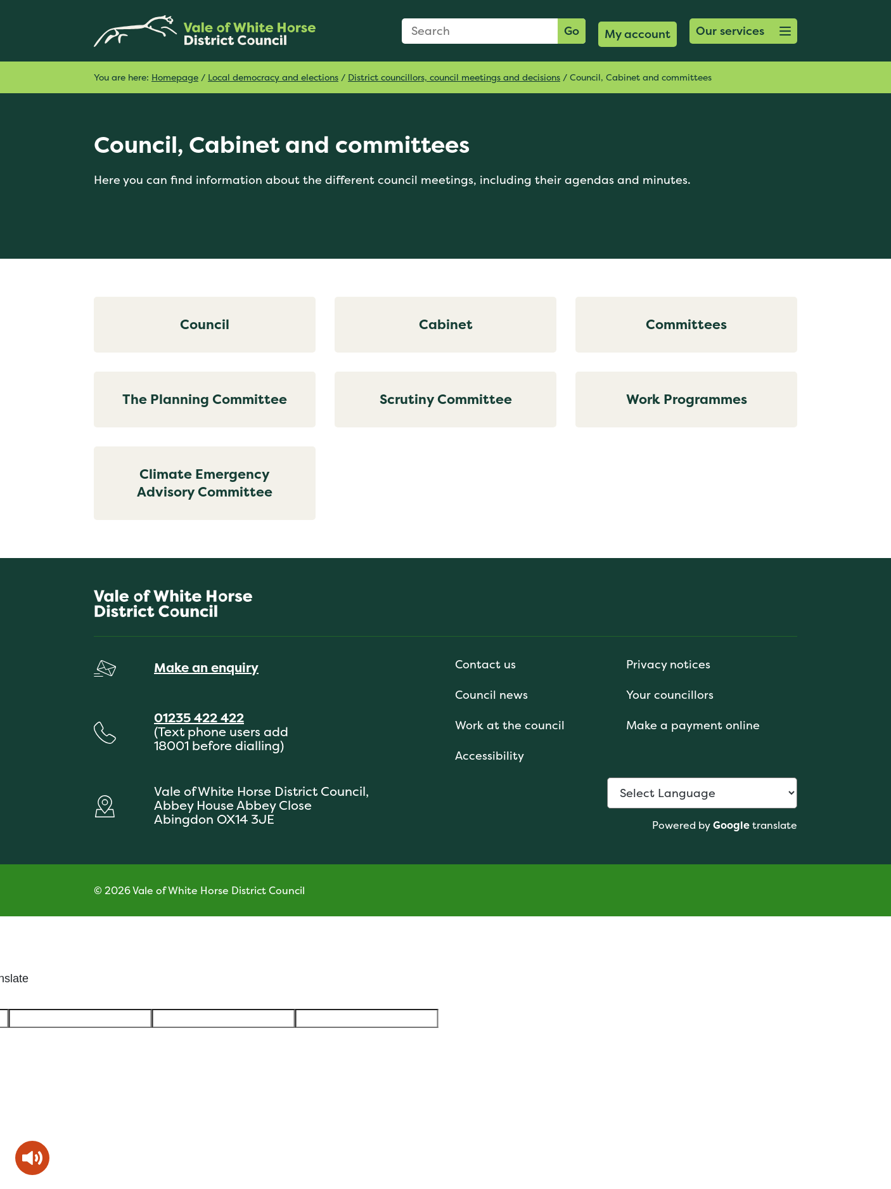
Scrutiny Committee (446, 399)
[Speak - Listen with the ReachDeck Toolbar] (32, 1158)
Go (571, 31)
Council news (491, 695)
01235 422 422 (199, 717)
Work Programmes (686, 399)
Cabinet (446, 324)
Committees (686, 324)
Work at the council (510, 725)
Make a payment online (693, 725)
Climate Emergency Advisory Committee (204, 483)
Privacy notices (668, 664)
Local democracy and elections (273, 77)
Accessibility (489, 755)
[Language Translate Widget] (702, 793)
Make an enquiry (206, 667)
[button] (743, 31)
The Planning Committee (204, 399)
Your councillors (670, 695)
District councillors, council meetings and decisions (454, 77)
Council (204, 324)
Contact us (485, 664)
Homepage (174, 77)
